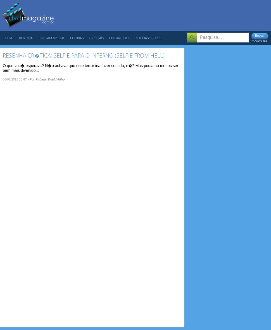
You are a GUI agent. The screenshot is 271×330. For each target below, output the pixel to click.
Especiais (96, 38)
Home (9, 38)
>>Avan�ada (259, 40)
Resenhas (26, 38)
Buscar (260, 35)
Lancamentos (119, 38)
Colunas (77, 38)
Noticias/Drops (148, 38)
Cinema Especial (52, 38)
